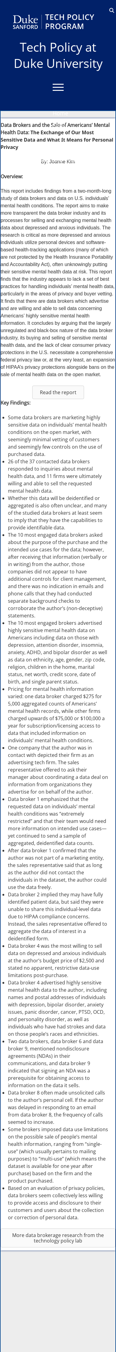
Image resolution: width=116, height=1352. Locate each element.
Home (60, 113)
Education (59, 136)
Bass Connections (60, 159)
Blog (60, 171)
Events (59, 183)
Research (60, 148)
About (59, 124)
